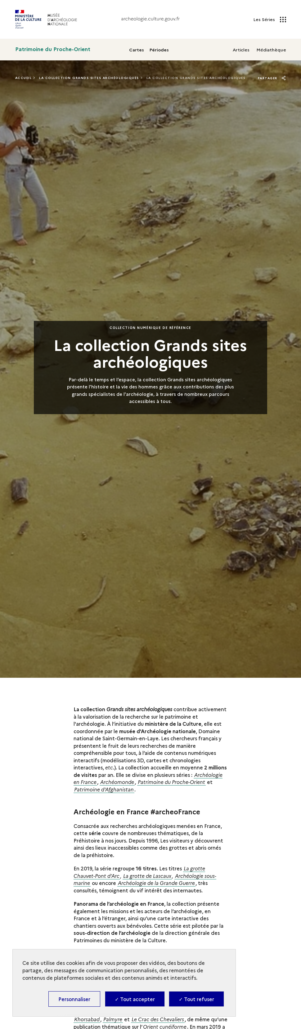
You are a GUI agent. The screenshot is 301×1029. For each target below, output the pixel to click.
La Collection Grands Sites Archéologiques (88, 78)
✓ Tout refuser (196, 999)
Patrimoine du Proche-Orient (52, 49)
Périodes (159, 49)
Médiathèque (271, 49)
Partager (272, 78)
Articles (241, 49)
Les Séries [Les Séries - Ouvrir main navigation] (269, 19)
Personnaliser (74, 999)
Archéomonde (117, 781)
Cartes (136, 49)
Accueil (23, 78)
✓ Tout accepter (135, 999)
